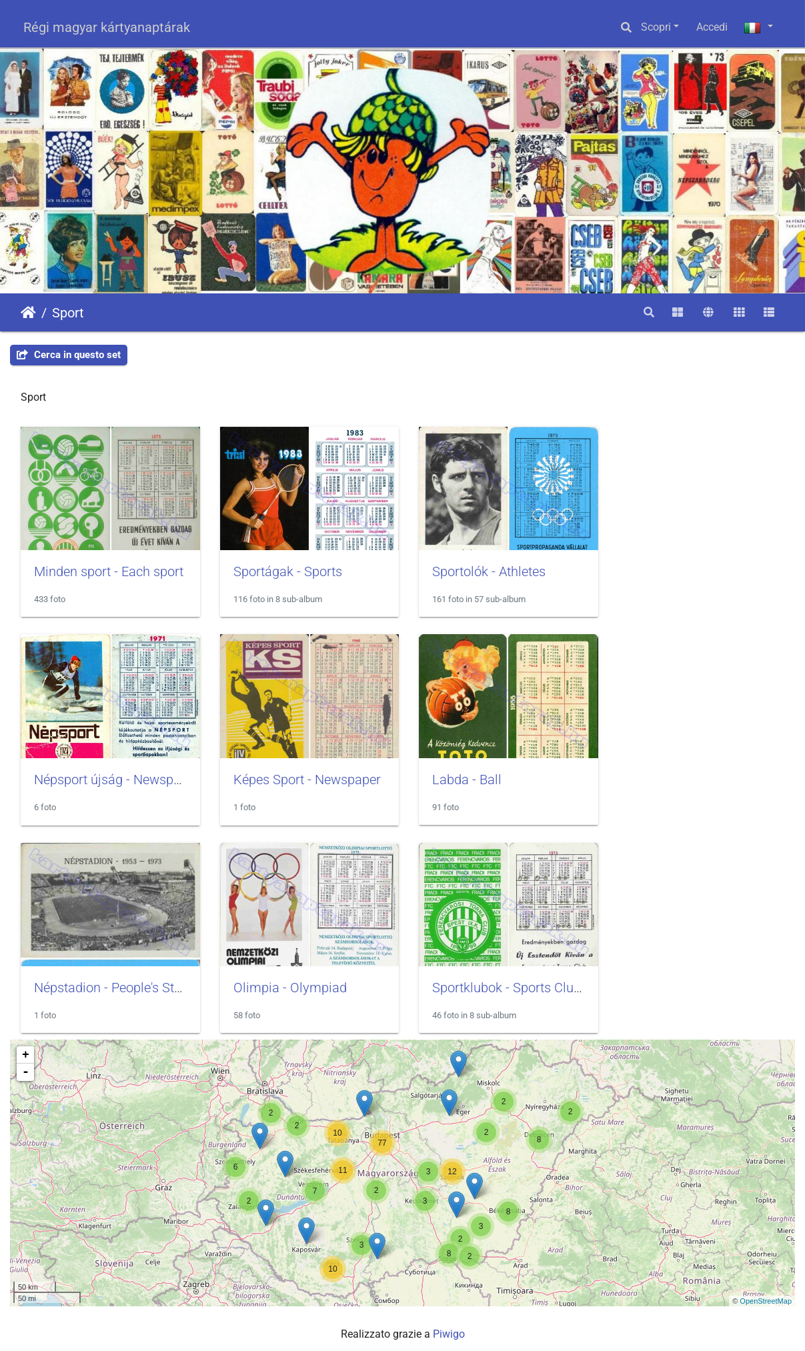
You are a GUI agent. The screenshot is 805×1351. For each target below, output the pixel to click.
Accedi (712, 27)
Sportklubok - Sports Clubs (111, 982)
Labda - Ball (264, 776)
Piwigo (449, 1328)
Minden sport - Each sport (108, 569)
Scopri (656, 27)
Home (28, 313)
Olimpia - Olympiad (678, 776)
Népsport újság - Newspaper (704, 569)
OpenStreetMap (766, 1294)
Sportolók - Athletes (483, 569)
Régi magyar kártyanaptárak (106, 27)
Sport (68, 313)
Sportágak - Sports (284, 569)
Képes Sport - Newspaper (107, 776)
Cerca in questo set (69, 355)
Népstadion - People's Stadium (515, 776)
